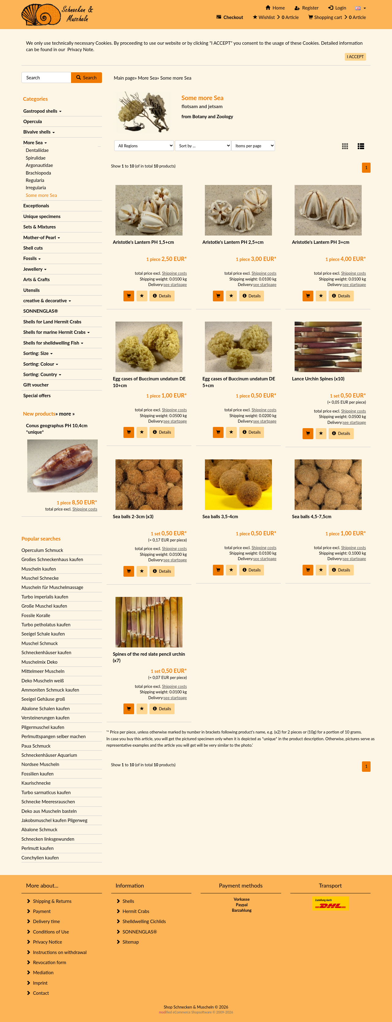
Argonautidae (39, 165)
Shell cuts (33, 248)
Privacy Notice (44, 942)
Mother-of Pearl (41, 237)
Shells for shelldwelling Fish (53, 342)
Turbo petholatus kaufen (45, 624)
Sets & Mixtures (39, 226)
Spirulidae (36, 157)
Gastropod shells (42, 111)
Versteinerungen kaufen (45, 717)
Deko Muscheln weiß (42, 680)
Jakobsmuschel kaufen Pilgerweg (54, 820)
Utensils (31, 290)
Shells (125, 901)
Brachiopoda (38, 172)
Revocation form (46, 962)
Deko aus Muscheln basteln (49, 811)
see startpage (175, 284)
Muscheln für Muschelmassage (52, 587)
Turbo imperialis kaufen (44, 596)
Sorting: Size (38, 353)
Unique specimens (42, 216)
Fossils (32, 258)
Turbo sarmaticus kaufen (46, 792)
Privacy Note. (80, 49)
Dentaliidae (37, 150)
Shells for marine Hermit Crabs (56, 332)
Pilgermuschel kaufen (42, 727)
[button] (361, 8)
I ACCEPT (355, 56)
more (65, 413)
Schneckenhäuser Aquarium (49, 755)
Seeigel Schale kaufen (43, 633)
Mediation (40, 972)
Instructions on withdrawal (56, 952)
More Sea (35, 142)
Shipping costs (84, 509)
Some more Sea (41, 195)
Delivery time (43, 921)
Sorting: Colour (40, 364)
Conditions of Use (47, 931)
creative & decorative (47, 300)
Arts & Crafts (36, 279)
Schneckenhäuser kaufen (46, 652)
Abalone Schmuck (39, 829)
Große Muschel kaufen (44, 606)
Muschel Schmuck (39, 643)
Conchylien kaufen (40, 857)
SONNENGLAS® (40, 311)
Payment (38, 911)
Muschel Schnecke (40, 578)
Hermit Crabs (132, 911)
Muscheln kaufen (38, 568)
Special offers (37, 395)
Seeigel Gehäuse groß (43, 699)
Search (86, 77)
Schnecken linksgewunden (47, 839)
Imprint (36, 983)
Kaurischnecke (36, 783)
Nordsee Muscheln (40, 764)
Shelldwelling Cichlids (141, 921)
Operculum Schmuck (42, 550)
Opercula (32, 121)
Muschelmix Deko (39, 662)
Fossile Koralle (35, 615)
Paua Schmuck (36, 746)
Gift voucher (36, 384)
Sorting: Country (42, 374)
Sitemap (127, 942)
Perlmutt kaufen (37, 848)
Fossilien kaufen (37, 773)
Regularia (35, 180)
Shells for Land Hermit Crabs (52, 321)
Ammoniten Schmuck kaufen (50, 689)
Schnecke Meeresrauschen (48, 801)
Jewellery (35, 269)
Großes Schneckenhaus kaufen (52, 559)
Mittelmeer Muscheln (42, 671)
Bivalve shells (39, 131)
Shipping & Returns (48, 901)
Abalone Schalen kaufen (45, 708)
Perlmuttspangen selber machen (53, 736)
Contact (37, 993)
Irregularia (36, 187)
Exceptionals (36, 205)
